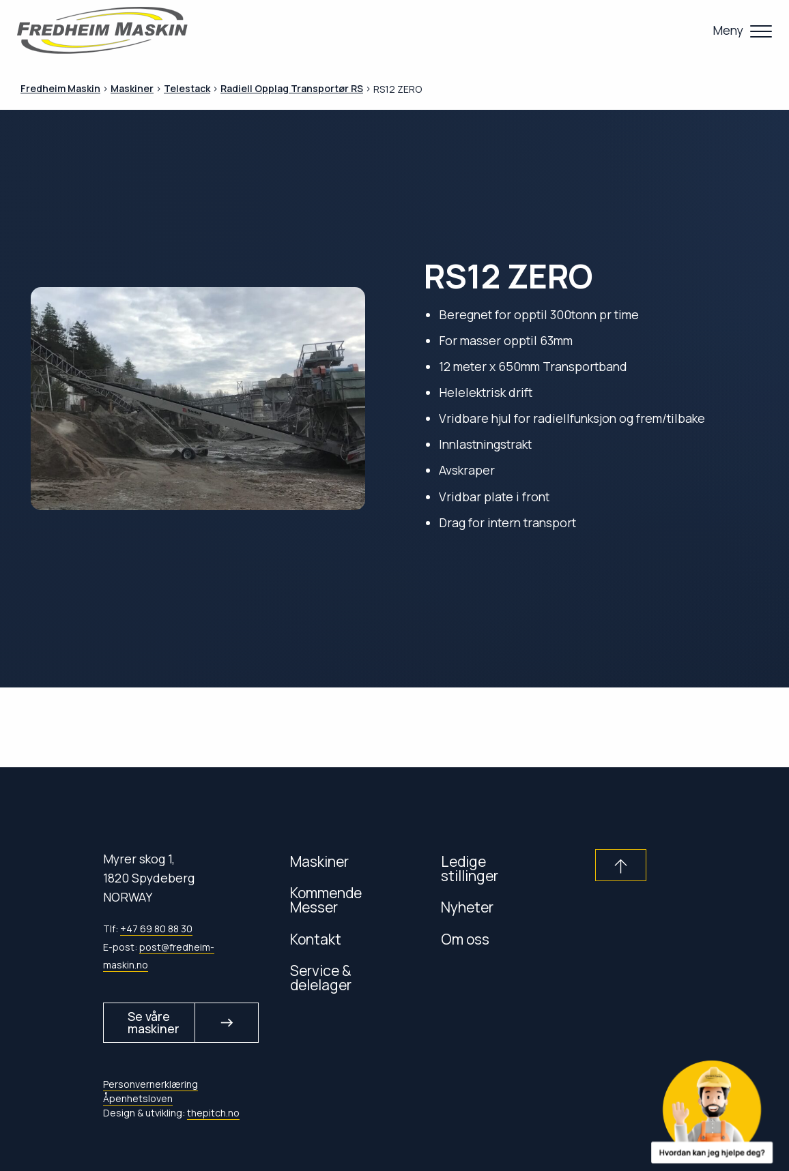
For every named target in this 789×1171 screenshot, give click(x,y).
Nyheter (467, 907)
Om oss (465, 939)
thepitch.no (213, 1112)
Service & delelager (321, 977)
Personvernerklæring (150, 1084)
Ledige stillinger (469, 868)
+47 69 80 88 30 (156, 928)
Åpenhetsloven (138, 1098)
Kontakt (315, 939)
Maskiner (319, 861)
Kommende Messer (326, 900)
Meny (728, 30)
